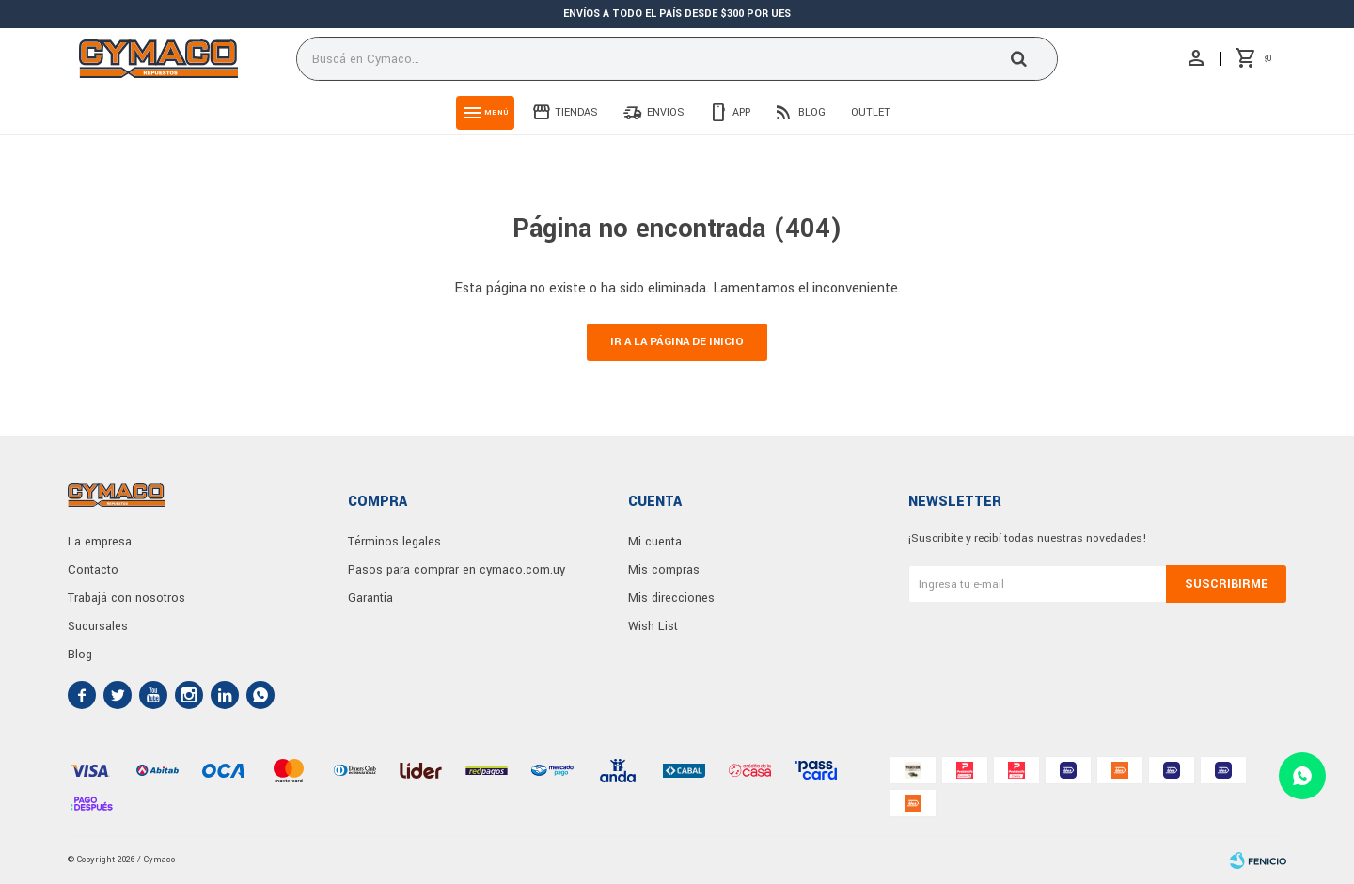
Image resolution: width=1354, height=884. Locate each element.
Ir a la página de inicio (677, 342)
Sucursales (98, 626)
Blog (812, 112)
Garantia (370, 598)
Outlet (870, 112)
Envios (666, 112)
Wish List (653, 626)
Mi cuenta (655, 541)
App (741, 112)
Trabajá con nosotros (126, 598)
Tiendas (576, 112)
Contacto (93, 569)
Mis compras (664, 569)
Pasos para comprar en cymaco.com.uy (456, 569)
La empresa (100, 541)
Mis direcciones (671, 598)
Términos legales (394, 541)
